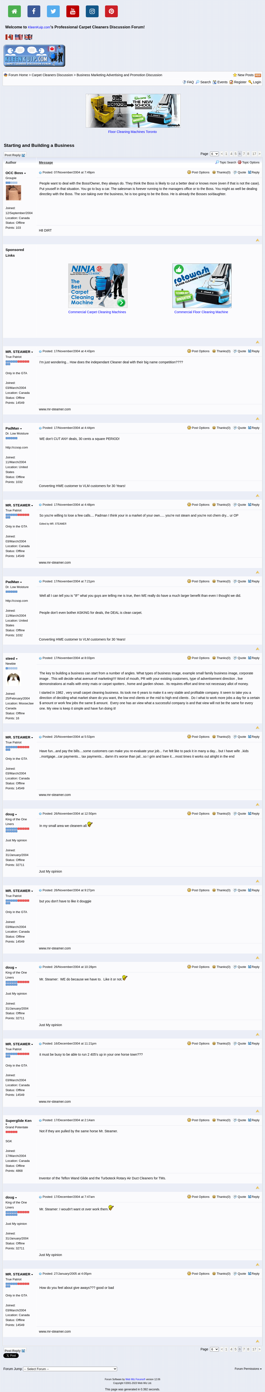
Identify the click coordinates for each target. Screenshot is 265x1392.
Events (220, 82)
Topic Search (225, 162)
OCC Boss (15, 173)
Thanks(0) (221, 172)
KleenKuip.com (39, 27)
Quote (242, 172)
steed (11, 658)
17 (254, 154)
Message (46, 162)
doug (11, 814)
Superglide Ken (18, 1122)
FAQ (190, 82)
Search (203, 82)
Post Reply (14, 154)
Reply (256, 172)
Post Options (198, 172)
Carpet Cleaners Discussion (52, 75)
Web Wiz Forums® (135, 1379)
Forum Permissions (248, 1368)
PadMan (13, 428)
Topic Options (249, 162)
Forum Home (18, 75)
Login (257, 82)
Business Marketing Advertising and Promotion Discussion (119, 75)
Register (240, 82)
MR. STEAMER (19, 352)
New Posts (246, 75)
